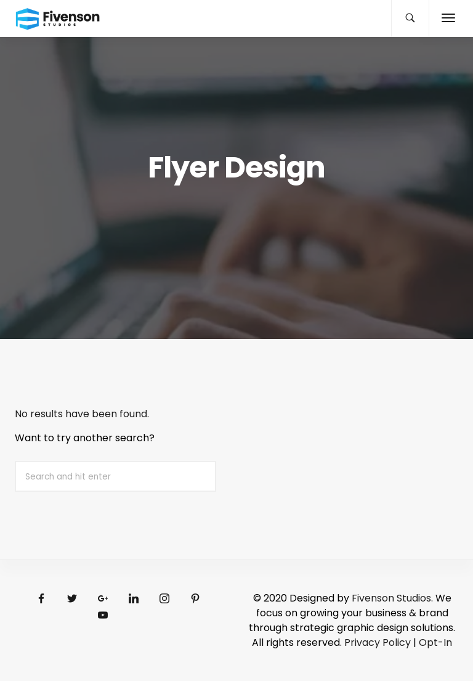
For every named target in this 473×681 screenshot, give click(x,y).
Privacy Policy (377, 642)
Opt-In (435, 642)
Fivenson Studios (391, 598)
